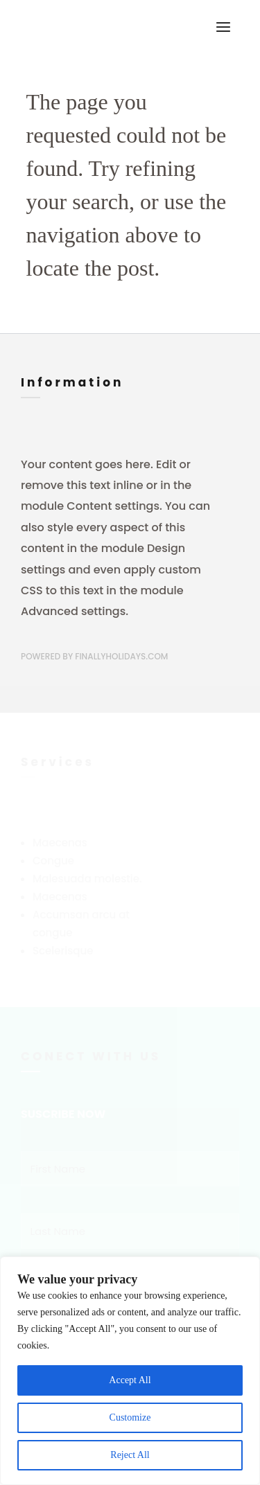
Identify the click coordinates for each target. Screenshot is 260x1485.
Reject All (129, 1455)
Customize (130, 1417)
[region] (130, 1370)
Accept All (129, 1380)
